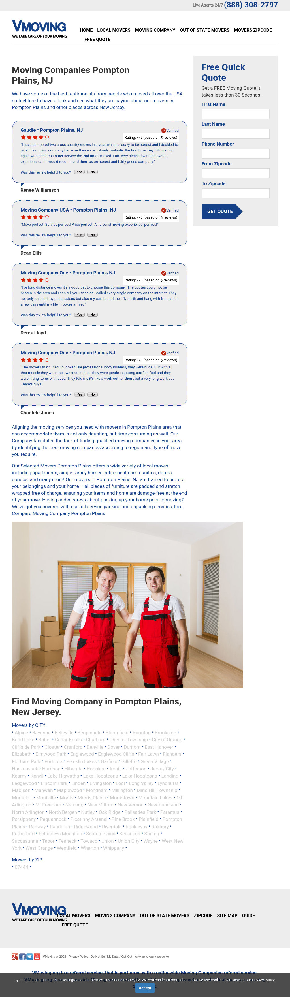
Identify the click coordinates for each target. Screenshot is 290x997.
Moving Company (155, 30)
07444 (21, 867)
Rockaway (137, 826)
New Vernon (131, 805)
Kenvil (37, 776)
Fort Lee (53, 761)
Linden (78, 783)
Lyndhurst (167, 783)
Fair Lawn (148, 754)
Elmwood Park (50, 754)
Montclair (22, 797)
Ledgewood (24, 783)
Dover (113, 747)
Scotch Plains (100, 833)
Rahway (37, 826)
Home (86, 30)
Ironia (116, 768)
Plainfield (149, 819)
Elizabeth (21, 754)
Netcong (74, 805)
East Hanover (159, 747)
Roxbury (160, 826)
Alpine (21, 732)
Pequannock (53, 819)
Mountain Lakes (155, 797)
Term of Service (103, 980)
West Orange (39, 848)
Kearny (19, 776)
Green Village (154, 761)
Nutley (88, 812)
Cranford (73, 747)
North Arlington (28, 812)
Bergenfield (89, 732)
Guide (248, 915)
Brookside (165, 732)
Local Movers (113, 30)
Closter (52, 747)
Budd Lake (23, 739)
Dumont (132, 747)
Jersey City (162, 768)
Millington (122, 790)
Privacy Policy (78, 956)
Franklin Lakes (81, 761)
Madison (21, 790)
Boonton (142, 732)
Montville (46, 797)
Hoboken (96, 768)
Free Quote (97, 39)
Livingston (101, 783)
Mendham (97, 790)
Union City (129, 841)
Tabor (48, 841)
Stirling (151, 833)
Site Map (227, 915)
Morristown (122, 797)
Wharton (90, 848)
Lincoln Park (54, 783)
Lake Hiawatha (63, 776)
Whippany (113, 848)
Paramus (170, 812)
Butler (44, 739)
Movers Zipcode (253, 30)
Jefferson (136, 768)
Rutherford (23, 833)
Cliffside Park (26, 747)
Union (107, 841)
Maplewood (69, 790)
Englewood (82, 754)
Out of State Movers (204, 30)
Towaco (88, 841)
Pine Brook (123, 819)
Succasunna (25, 841)
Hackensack (25, 768)
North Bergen (63, 812)
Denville (95, 747)
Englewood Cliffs (116, 754)
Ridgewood (86, 826)
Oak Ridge (110, 812)
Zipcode (203, 915)
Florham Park (26, 761)
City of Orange (167, 739)
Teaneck (68, 841)
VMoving (49, 956)
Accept (145, 988)
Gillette (129, 761)
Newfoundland (163, 805)
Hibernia (73, 768)
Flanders (172, 754)
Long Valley (141, 783)
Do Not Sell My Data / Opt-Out (111, 956)
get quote (220, 211)
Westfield (67, 848)
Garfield (109, 761)
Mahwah (44, 790)
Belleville (64, 732)
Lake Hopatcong (100, 776)
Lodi (120, 783)
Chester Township (129, 739)
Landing (169, 776)
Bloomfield (117, 732)
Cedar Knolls (68, 739)
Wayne (151, 841)
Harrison (51, 768)
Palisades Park (140, 812)
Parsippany (24, 819)
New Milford (101, 805)
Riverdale (111, 826)
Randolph (60, 826)
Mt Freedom (48, 805)
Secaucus (130, 833)
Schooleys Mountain (60, 833)
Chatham (96, 739)
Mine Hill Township (157, 790)
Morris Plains (92, 797)
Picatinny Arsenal (89, 819)
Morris (67, 797)
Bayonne (41, 732)
